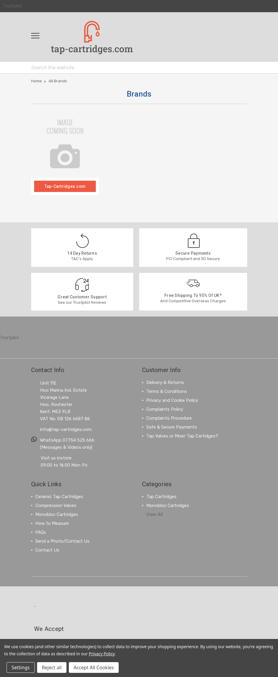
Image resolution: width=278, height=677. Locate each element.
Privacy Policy (102, 653)
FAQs (40, 532)
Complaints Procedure (169, 418)
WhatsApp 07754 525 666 (67, 440)
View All (154, 514)
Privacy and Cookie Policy (172, 400)
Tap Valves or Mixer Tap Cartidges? (182, 435)
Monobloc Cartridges (56, 514)
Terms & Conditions (166, 391)
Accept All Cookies (94, 667)
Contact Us (47, 549)
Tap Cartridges (161, 496)
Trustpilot (12, 6)
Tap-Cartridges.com (65, 186)
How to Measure (52, 523)
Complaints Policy (164, 409)
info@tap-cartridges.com (66, 429)
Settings (21, 667)
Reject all (52, 667)
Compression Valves (56, 505)
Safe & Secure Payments (171, 426)
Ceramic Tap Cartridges (59, 496)
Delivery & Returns (165, 382)
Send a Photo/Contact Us (62, 541)
